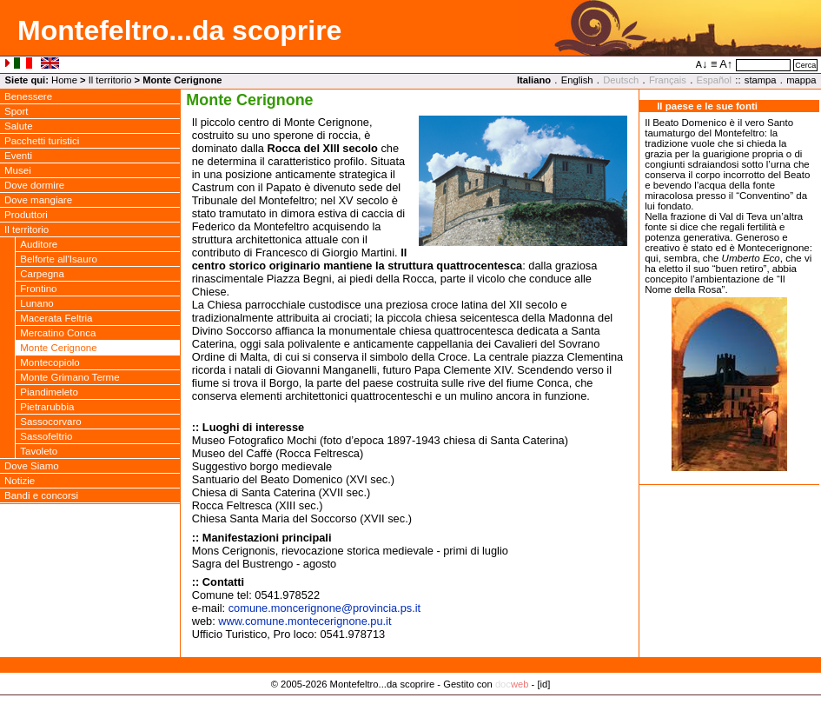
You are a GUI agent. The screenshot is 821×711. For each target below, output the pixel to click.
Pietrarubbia (47, 407)
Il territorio (110, 80)
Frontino (38, 288)
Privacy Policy (410, 701)
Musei (17, 170)
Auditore (38, 244)
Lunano (36, 303)
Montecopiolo (50, 362)
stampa (761, 80)
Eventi (18, 155)
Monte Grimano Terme (69, 377)
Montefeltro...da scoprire (179, 30)
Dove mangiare (38, 200)
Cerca (805, 65)
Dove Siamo (31, 466)
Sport (16, 111)
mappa (801, 80)
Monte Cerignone (58, 347)
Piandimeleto (49, 392)
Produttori (26, 214)
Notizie (19, 480)
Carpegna (42, 274)
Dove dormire (34, 185)
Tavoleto (38, 451)
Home (64, 80)
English (577, 80)
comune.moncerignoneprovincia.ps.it (324, 608)
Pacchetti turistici (41, 141)
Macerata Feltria (56, 318)
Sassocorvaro (50, 421)
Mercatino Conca (58, 333)
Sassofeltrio (46, 436)
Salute (18, 126)
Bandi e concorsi (41, 495)
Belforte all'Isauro (58, 259)
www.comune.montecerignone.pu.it (304, 621)
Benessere (28, 96)
